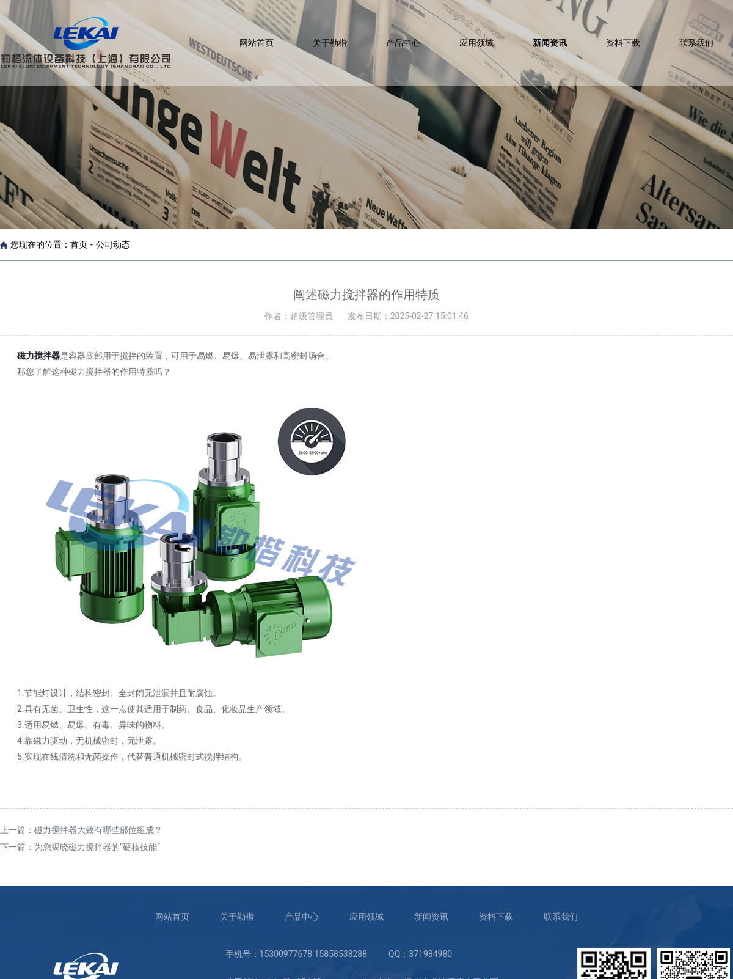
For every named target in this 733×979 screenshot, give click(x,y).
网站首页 (256, 43)
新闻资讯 (550, 43)
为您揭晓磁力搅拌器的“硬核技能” (97, 847)
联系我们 (696, 43)
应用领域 (476, 43)
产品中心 (403, 43)
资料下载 (623, 43)
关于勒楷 (330, 43)
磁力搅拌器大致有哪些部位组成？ (98, 830)
